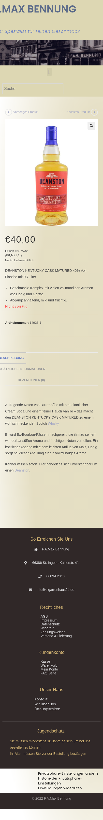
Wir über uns (45, 704)
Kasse (45, 661)
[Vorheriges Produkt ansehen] (8, 112)
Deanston (22, 470)
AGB (44, 616)
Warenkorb (49, 665)
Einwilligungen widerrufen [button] (60, 788)
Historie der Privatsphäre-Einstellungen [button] (60, 781)
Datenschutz (50, 624)
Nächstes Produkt (78, 112)
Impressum (49, 620)
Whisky (53, 423)
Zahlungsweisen (53, 632)
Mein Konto (49, 669)
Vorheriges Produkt (25, 112)
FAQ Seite (48, 673)
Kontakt (40, 699)
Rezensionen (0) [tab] (31, 380)
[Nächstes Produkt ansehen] (94, 112)
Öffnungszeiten (47, 709)
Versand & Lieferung (56, 636)
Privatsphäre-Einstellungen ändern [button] (68, 773)
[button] (49, 72)
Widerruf (47, 628)
